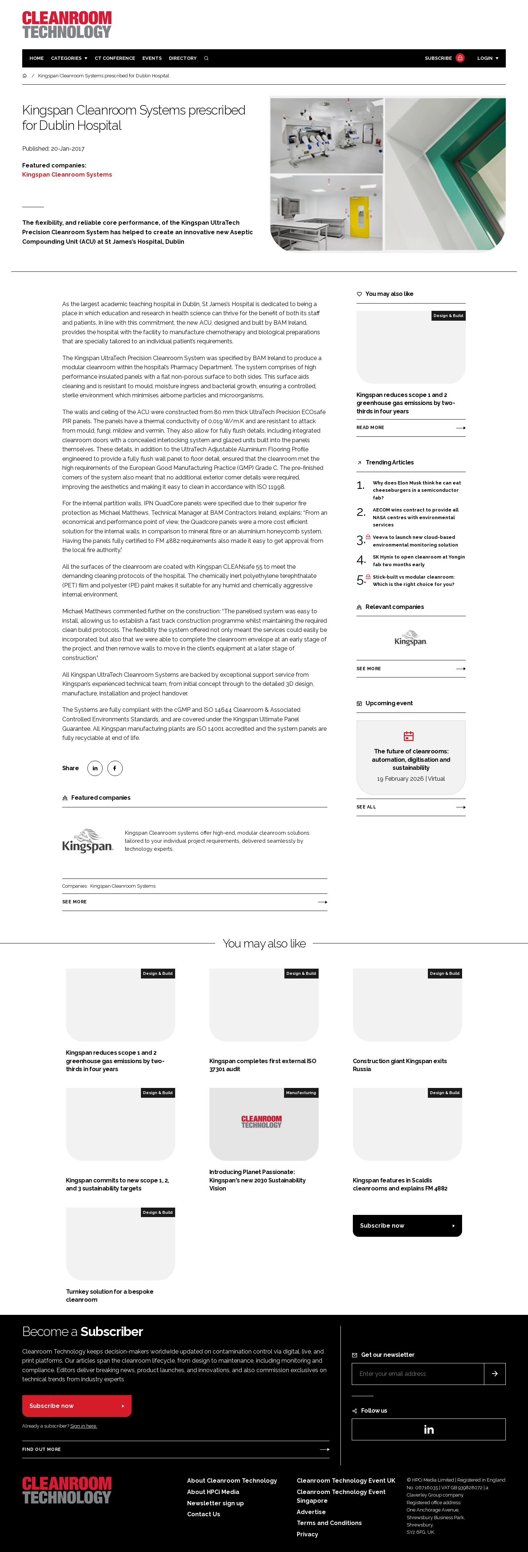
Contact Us (203, 1514)
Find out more (41, 1449)
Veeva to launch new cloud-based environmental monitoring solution (415, 541)
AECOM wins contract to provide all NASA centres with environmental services (415, 517)
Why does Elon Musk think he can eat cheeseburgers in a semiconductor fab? (417, 490)
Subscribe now (382, 1225)
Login (485, 58)
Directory (183, 58)
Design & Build (448, 315)
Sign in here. (83, 1426)
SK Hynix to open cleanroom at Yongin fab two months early (419, 560)
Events (152, 58)
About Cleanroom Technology (232, 1480)
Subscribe (444, 58)
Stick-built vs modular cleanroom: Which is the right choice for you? (414, 581)
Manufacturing (301, 1092)
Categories (66, 58)
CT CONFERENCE (115, 58)
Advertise (311, 1512)
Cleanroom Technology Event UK (346, 1480)
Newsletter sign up (215, 1503)
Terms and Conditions (329, 1523)
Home (36, 58)
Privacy (307, 1534)
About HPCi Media (213, 1492)
